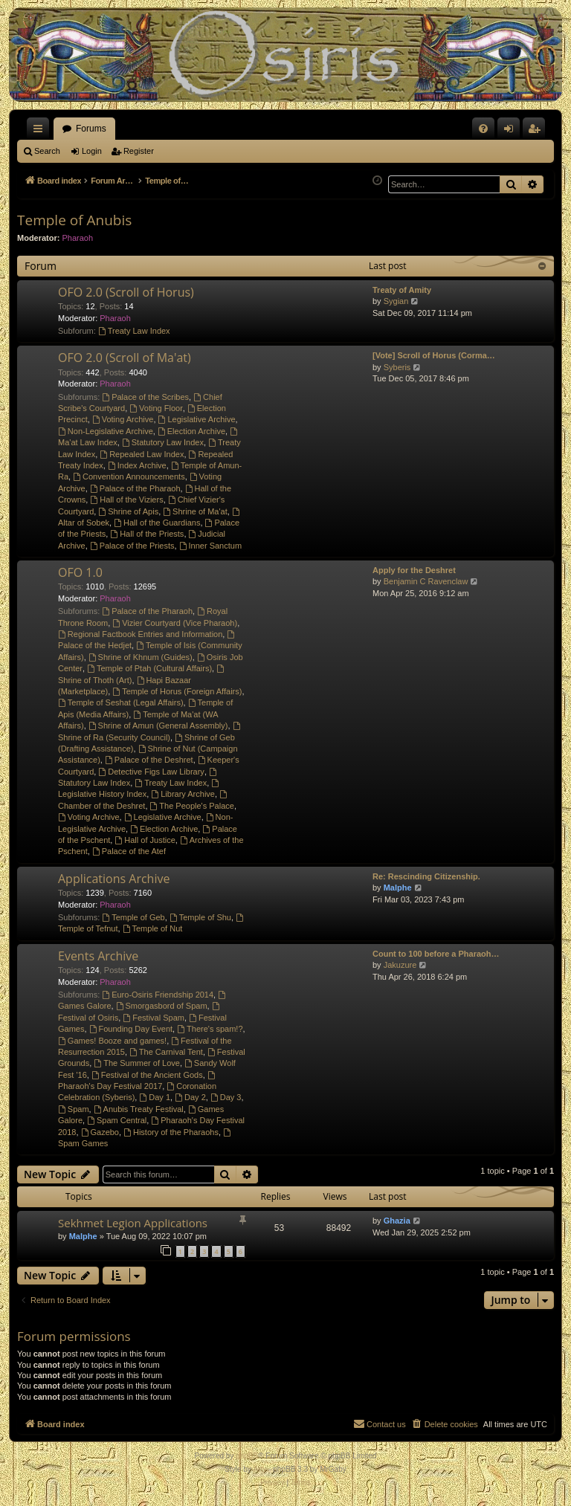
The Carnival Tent (166, 1051)
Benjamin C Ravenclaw (426, 581)
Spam (73, 1109)
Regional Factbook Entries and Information (140, 634)
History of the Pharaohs (171, 1132)
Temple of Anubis (74, 220)
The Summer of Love (137, 1063)
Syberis (397, 367)
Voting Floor (156, 408)
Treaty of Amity (401, 289)
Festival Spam (153, 1017)
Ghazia (397, 1220)
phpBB (247, 1456)
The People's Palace (192, 805)
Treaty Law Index (134, 330)
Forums (91, 128)
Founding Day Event (131, 1028)
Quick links (41, 131)
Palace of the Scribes (145, 396)
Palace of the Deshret (149, 759)
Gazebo (100, 1132)
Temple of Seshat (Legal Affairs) (121, 702)
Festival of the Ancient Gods (147, 1074)
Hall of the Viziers (126, 499)
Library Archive (183, 793)
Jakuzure (400, 964)
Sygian (396, 301)
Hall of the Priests (147, 533)
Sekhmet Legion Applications (132, 1222)
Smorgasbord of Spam (161, 1005)
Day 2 (190, 1097)
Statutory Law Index (163, 442)
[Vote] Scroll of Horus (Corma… (433, 355)
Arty (260, 1469)
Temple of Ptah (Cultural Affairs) (149, 668)
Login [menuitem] (512, 131)
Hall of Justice (144, 840)
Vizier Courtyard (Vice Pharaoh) (174, 622)
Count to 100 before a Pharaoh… (436, 953)
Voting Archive (123, 419)
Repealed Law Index (142, 454)
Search (47, 150)
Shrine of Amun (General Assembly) (158, 725)
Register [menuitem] (537, 131)
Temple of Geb (133, 917)
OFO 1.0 (80, 572)
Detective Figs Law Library (151, 771)
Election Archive (191, 431)
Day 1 (154, 1097)
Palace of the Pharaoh (135, 488)
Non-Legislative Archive (105, 431)
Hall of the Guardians (157, 522)
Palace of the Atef (129, 851)
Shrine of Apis (128, 511)
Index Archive (137, 465)
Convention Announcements (128, 476)
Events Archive (98, 956)
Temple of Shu (200, 917)
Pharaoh (78, 237)
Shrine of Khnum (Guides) (140, 657)
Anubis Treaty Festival (139, 1109)
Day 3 (226, 1097)
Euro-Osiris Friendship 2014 (157, 994)
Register (138, 150)
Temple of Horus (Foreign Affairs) (177, 691)
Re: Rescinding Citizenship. (426, 876)
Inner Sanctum (210, 545)
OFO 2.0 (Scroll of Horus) (126, 292)
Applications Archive (114, 878)
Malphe (398, 887)
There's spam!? (209, 1028)
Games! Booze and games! (112, 1040)
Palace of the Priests (132, 545)
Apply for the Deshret (414, 570)
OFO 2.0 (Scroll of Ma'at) (124, 357)
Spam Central (116, 1120)
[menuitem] (483, 128)
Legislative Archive (197, 419)
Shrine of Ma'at (195, 511)
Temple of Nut (153, 928)
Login (92, 150)
